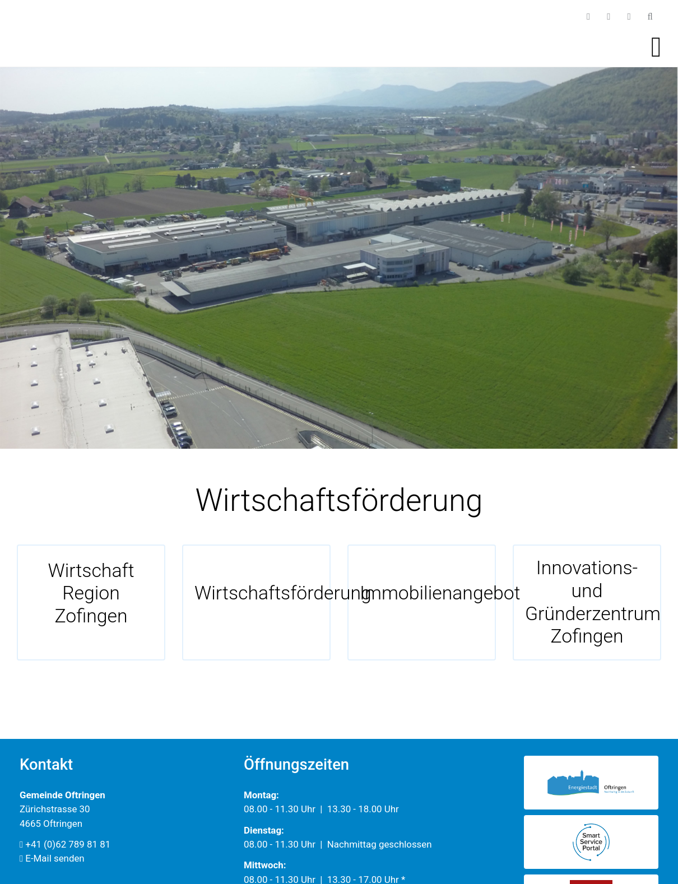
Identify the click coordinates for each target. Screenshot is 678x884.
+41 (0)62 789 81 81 (65, 844)
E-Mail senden (52, 858)
